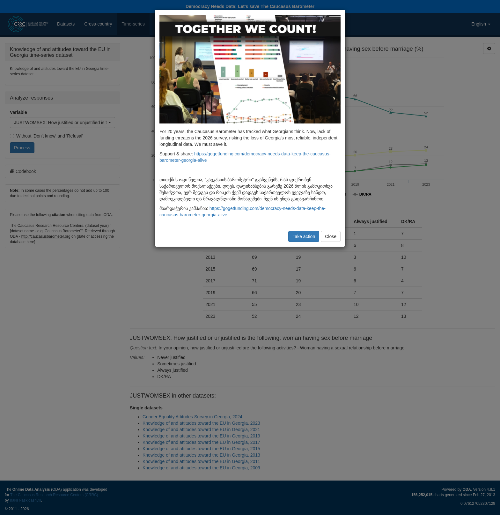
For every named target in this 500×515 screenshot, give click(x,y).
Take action (303, 236)
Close (330, 236)
